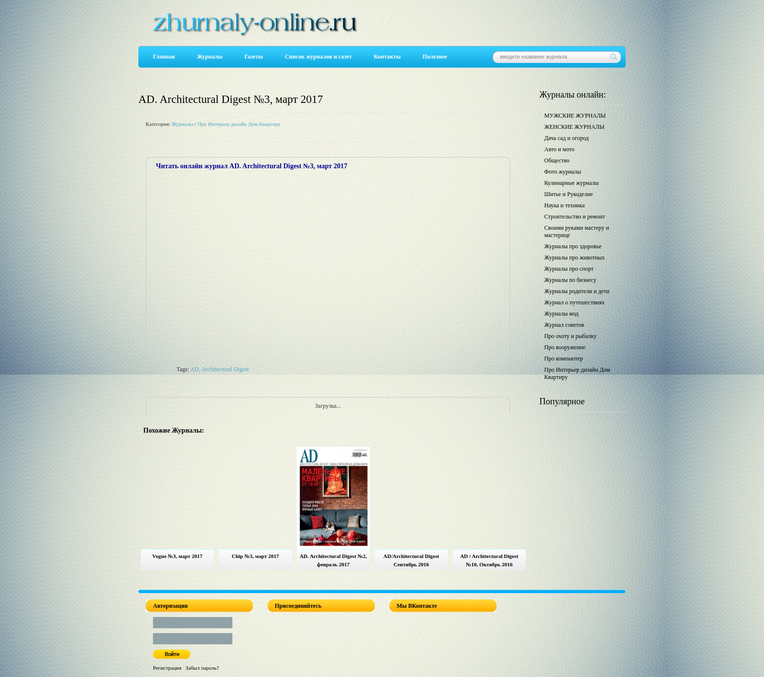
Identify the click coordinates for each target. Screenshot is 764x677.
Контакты (387, 56)
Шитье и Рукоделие (568, 194)
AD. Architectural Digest (219, 369)
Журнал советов (564, 324)
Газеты (254, 56)
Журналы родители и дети (577, 291)
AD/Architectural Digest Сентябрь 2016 (411, 560)
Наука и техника (564, 205)
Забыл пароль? (202, 668)
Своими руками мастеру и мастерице (576, 231)
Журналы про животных (574, 257)
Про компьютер (563, 358)
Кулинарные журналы (571, 182)
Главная (164, 56)
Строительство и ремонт (574, 216)
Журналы (210, 56)
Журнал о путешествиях (574, 302)
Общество (557, 160)
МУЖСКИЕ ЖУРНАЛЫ (575, 115)
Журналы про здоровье (573, 246)
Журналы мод (561, 313)
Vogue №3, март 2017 (178, 556)
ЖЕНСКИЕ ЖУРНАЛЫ (574, 126)
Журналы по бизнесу (570, 280)
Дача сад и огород (566, 138)
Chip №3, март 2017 (255, 556)
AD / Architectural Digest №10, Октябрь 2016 (489, 560)
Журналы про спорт (568, 268)
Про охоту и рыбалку (570, 336)
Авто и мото (559, 149)
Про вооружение (565, 347)
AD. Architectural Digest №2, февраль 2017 (333, 560)
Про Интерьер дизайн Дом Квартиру (239, 124)
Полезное (434, 56)
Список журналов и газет (318, 56)
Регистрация (167, 668)
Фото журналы (562, 171)
